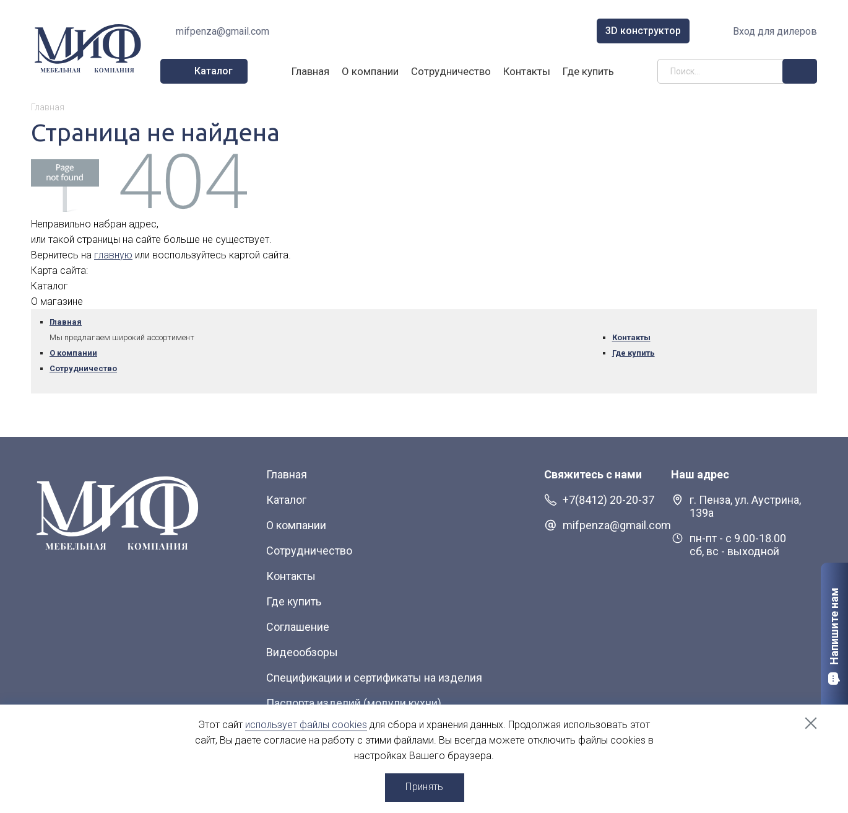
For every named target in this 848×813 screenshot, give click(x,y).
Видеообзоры (302, 652)
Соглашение (297, 626)
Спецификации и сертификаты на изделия (374, 677)
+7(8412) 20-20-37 (608, 499)
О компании (370, 71)
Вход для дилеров (775, 31)
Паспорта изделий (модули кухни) (353, 703)
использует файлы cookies (306, 725)
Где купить (588, 71)
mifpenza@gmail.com (222, 31)
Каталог (286, 499)
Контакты (526, 71)
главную (113, 255)
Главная (310, 71)
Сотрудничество (451, 71)
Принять (424, 787)
